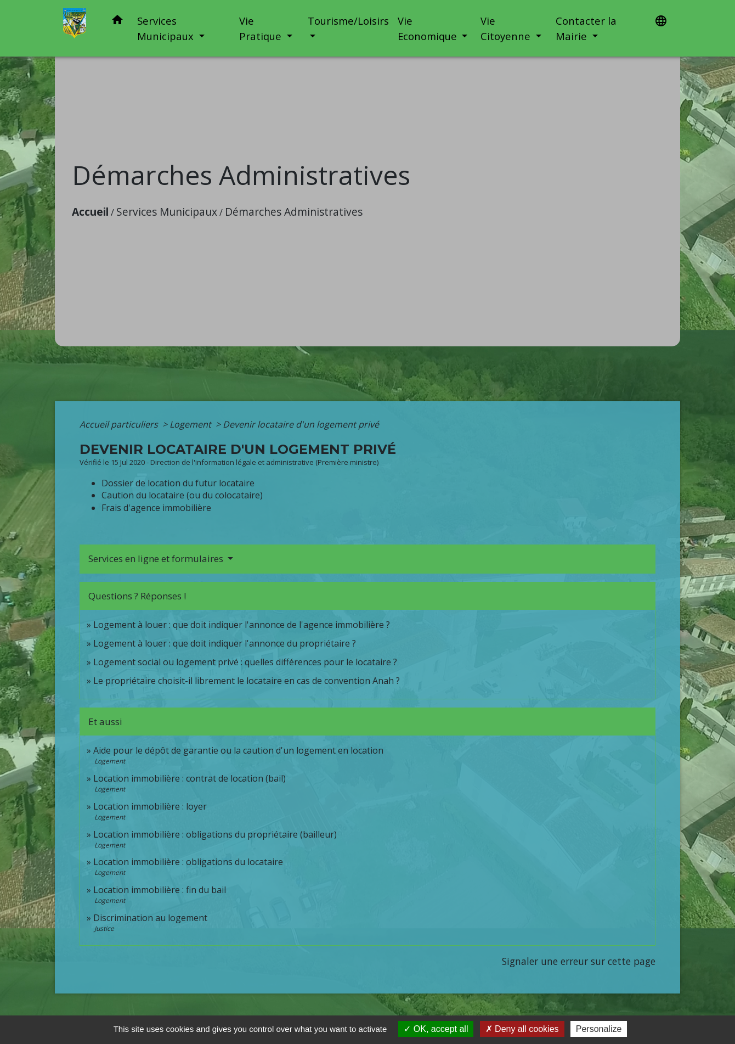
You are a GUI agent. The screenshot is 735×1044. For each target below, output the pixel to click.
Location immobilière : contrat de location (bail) (189, 778)
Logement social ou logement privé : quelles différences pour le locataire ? (245, 662)
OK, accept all (436, 1029)
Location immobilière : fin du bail (159, 890)
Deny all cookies (522, 1029)
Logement (191, 424)
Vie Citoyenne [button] (506, 28)
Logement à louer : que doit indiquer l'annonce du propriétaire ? (224, 643)
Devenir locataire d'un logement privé (301, 424)
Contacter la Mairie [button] (586, 28)
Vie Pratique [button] (261, 28)
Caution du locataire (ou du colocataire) (182, 495)
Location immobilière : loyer (150, 806)
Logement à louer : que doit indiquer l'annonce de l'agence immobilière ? (241, 625)
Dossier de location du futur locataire (178, 483)
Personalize (599, 1029)
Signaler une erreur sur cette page (578, 961)
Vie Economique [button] (429, 28)
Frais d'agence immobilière (156, 508)
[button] (117, 22)
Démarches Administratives (294, 211)
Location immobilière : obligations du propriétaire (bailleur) (215, 834)
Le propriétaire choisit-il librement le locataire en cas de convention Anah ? (246, 681)
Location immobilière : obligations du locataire (188, 862)
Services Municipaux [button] (166, 28)
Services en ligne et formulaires (156, 558)
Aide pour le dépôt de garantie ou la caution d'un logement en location (238, 750)
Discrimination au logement (150, 918)
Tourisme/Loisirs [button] (348, 20)
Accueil (90, 211)
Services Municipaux (166, 211)
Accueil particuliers (120, 424)
